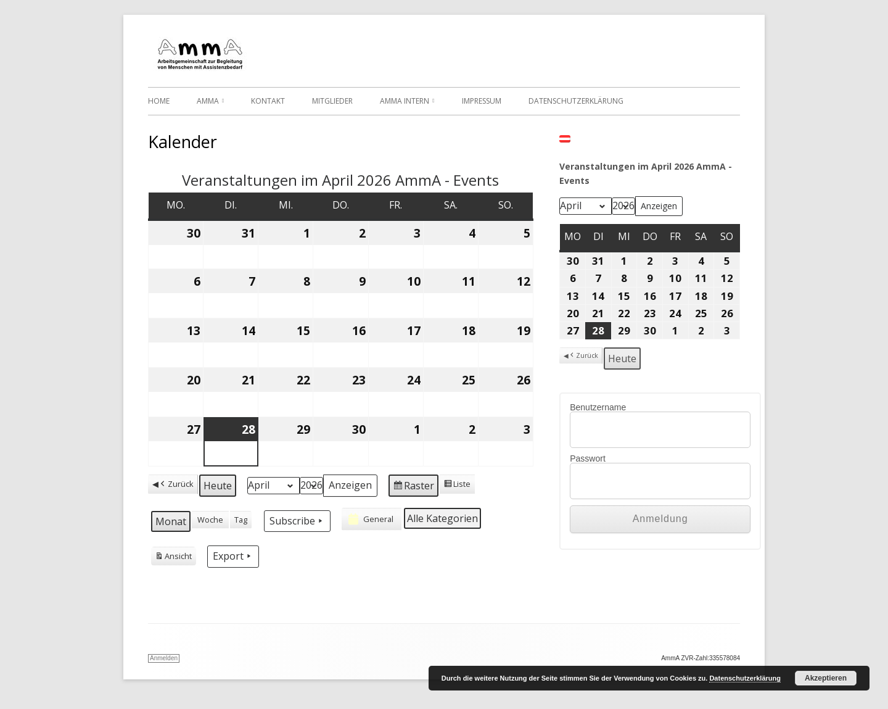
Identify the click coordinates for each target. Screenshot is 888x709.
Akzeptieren (826, 678)
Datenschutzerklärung (575, 101)
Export (233, 556)
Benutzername (598, 407)
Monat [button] (170, 521)
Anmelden (164, 658)
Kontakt (268, 101)
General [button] (369, 519)
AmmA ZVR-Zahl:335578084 (700, 658)
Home (159, 101)
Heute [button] (218, 485)
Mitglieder (332, 101)
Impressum (481, 101)
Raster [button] (413, 487)
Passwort (588, 458)
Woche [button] (210, 519)
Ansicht (173, 558)
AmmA (208, 101)
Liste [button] (457, 486)
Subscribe (297, 520)
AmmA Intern (404, 101)
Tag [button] (240, 519)
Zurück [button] (176, 484)
